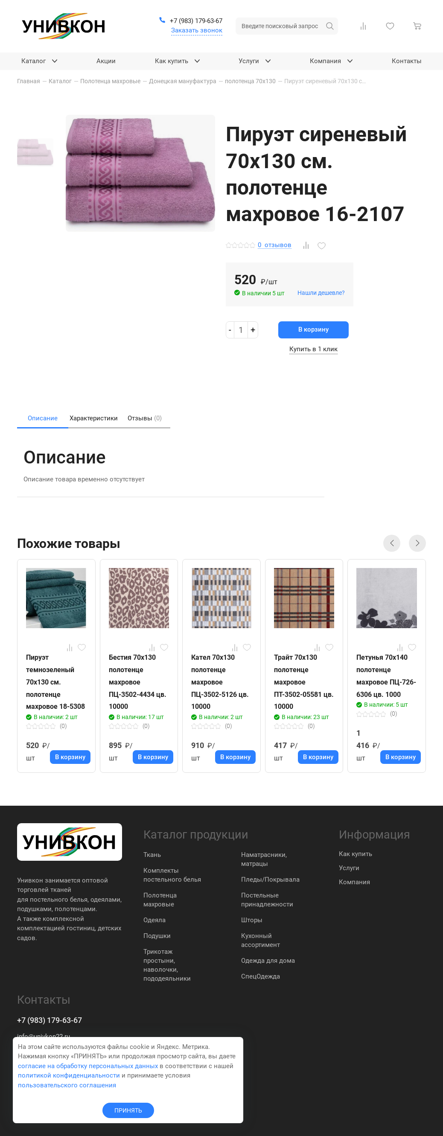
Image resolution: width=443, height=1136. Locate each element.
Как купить (355, 854)
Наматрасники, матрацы (264, 859)
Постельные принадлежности (267, 899)
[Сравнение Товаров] (365, 26)
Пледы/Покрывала (270, 879)
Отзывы (145, 418)
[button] (391, 543)
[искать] (330, 26)
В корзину (313, 329)
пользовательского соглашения (67, 1085)
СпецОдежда (260, 976)
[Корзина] (419, 26)
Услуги (349, 868)
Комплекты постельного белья (172, 875)
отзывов (274, 245)
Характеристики (94, 418)
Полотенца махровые (160, 899)
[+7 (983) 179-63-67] (190, 21)
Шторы (251, 920)
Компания (354, 882)
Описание (43, 418)
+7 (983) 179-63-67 (49, 1020)
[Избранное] (392, 26)
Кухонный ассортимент (260, 940)
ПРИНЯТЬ (128, 1110)
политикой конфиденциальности (69, 1075)
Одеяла (154, 920)
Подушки (157, 936)
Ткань (152, 855)
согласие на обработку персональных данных (88, 1066)
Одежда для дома (268, 960)
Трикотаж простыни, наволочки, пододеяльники (167, 965)
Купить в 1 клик (313, 349)
